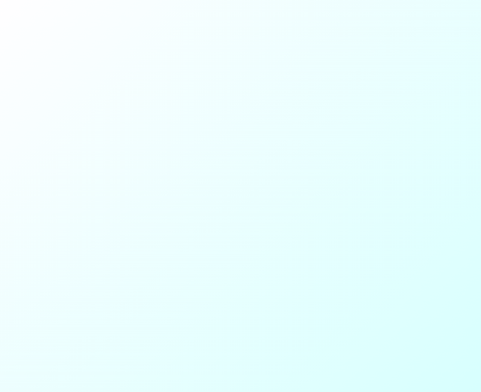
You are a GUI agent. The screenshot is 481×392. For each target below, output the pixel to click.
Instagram (137, 162)
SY (39, 20)
